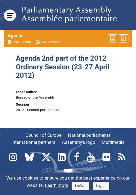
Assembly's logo (78, 142)
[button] (68, 38)
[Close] (80, 186)
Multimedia (113, 142)
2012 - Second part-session (38, 110)
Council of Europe (43, 135)
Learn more (56, 185)
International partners (33, 142)
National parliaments (89, 135)
